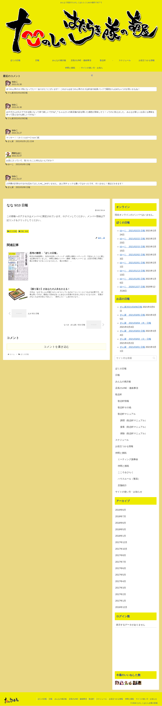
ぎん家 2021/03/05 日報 (132, 315)
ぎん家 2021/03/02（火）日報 (135, 339)
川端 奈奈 (23, 231)
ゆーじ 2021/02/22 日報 (132, 239)
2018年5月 (120, 529)
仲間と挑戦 (120, 453)
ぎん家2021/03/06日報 (131, 307)
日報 (117, 375)
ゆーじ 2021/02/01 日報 (132, 263)
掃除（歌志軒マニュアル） (133, 433)
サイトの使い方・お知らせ (128, 492)
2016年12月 (121, 607)
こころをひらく (125, 472)
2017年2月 (120, 594)
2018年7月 (120, 516)
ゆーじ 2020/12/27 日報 (132, 287)
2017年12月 (121, 542)
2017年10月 (121, 549)
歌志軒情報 (123, 401)
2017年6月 (120, 568)
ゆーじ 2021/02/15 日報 (132, 247)
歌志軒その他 (124, 407)
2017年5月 (120, 575)
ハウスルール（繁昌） (129, 479)
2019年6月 (120, 510)
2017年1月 (120, 601)
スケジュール (122, 440)
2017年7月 (120, 562)
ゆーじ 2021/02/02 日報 (132, 255)
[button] (154, 358)
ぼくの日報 (12, 231)
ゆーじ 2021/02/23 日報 (132, 231)
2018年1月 (120, 536)
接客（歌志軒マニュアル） (133, 427)
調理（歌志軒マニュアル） (133, 420)
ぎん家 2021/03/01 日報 (132, 347)
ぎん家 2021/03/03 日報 (132, 331)
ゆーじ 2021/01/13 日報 (132, 271)
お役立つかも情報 (124, 446)
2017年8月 (120, 555)
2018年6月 (120, 523)
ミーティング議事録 (128, 459)
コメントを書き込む (56, 347)
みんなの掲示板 (123, 382)
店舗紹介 (122, 485)
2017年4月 (120, 581)
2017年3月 (120, 588)
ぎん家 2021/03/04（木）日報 (135, 323)
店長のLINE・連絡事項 (126, 388)
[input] (136, 358)
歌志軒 (118, 395)
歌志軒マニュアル (127, 414)
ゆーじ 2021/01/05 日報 (132, 279)
